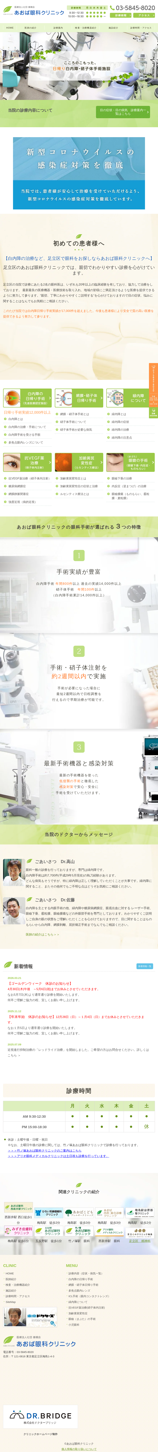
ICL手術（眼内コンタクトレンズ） (90, 1289)
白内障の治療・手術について (27, 420)
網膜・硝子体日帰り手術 (83, 1277)
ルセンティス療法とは (74, 487)
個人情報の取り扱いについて (79, 1442)
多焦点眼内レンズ (79, 1283)
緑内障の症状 (120, 415)
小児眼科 (74, 1317)
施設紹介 (113, 28)
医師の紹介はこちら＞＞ (43, 927)
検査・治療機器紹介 (86, 28)
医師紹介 (11, 1272)
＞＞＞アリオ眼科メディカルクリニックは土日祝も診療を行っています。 (58, 1149)
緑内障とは (119, 407)
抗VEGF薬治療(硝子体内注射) (87, 1300)
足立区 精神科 (140, 1234)
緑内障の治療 (120, 422)
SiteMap (11, 1295)
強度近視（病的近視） (22, 495)
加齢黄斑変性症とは (73, 471)
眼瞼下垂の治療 (122, 471)
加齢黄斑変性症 (78, 1306)
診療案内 (58, 28)
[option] (79, 66)
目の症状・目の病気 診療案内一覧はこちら (111, 110)
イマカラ (79, 1447)
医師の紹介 (31, 28)
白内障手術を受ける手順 (24, 427)
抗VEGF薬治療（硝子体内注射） (29, 471)
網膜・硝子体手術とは (74, 407)
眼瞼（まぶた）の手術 (82, 1312)
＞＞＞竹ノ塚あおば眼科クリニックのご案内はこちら (45, 1144)
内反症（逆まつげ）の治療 (129, 479)
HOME (10, 28)
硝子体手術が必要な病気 (76, 422)
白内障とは (15, 412)
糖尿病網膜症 (17, 479)
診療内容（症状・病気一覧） (86, 1266)
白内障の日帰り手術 (81, 1272)
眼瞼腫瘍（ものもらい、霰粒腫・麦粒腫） (130, 489)
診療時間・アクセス (141, 28)
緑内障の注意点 (122, 430)
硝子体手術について (73, 415)
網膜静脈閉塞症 (18, 487)
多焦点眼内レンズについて (25, 435)
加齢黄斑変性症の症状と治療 (79, 479)
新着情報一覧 (143, 959)
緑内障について (78, 1295)
